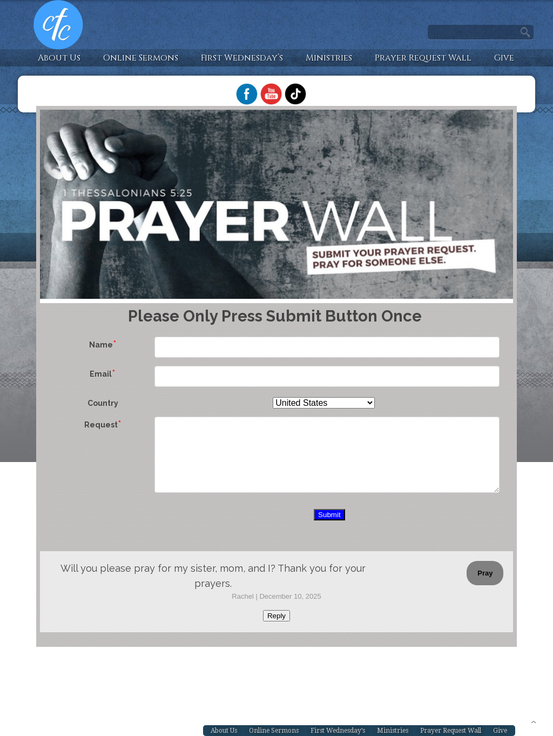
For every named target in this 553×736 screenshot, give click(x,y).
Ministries (329, 58)
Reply (276, 616)
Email (101, 374)
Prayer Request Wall (423, 58)
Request (101, 424)
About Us (59, 58)
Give (504, 58)
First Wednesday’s (242, 58)
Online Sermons (140, 58)
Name (101, 344)
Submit (329, 515)
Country (102, 403)
